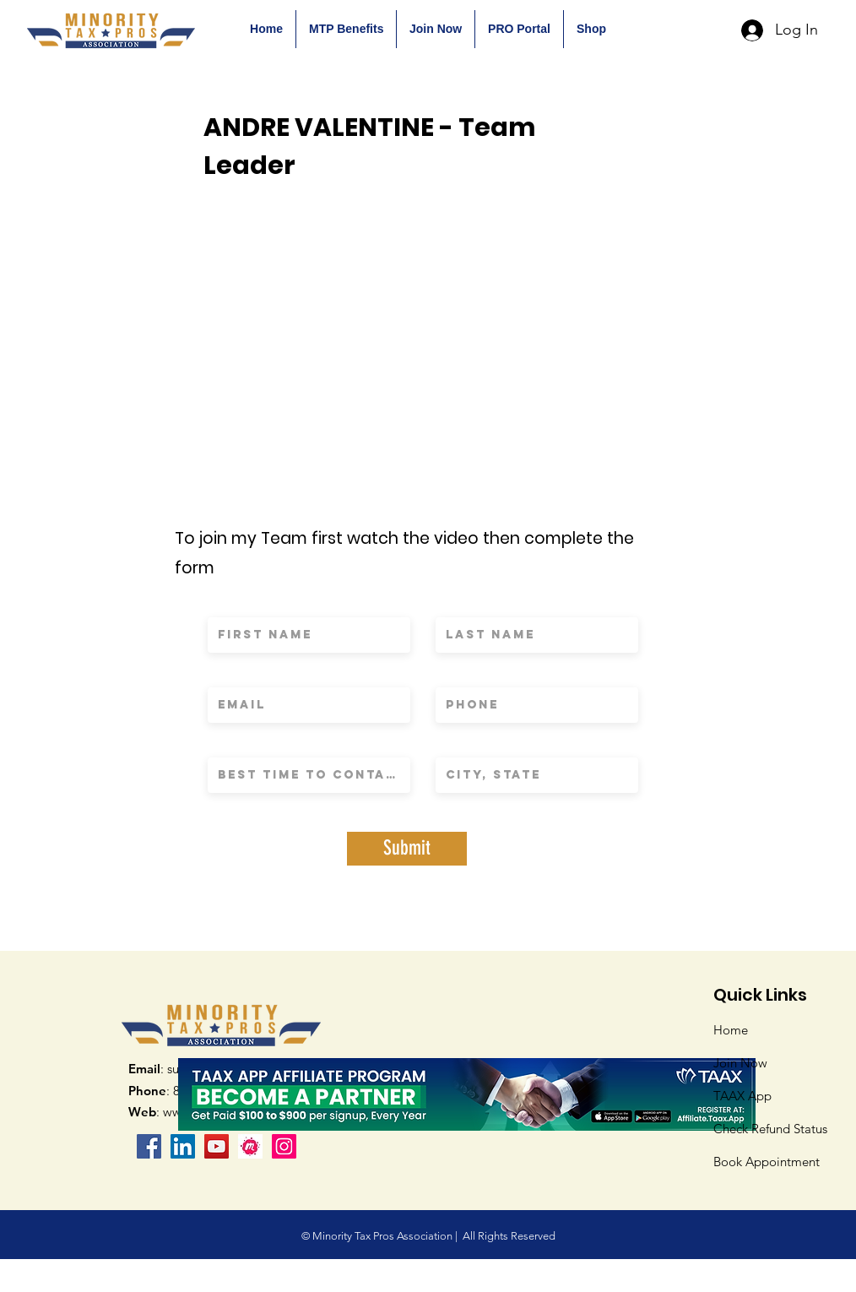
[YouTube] (216, 1146)
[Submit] (407, 849)
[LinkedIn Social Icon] (183, 1146)
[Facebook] (149, 1146)
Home (730, 1030)
